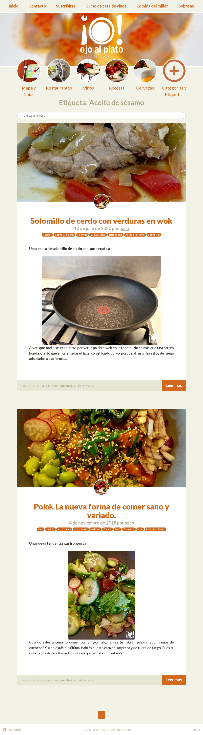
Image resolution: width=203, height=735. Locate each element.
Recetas (47, 234)
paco (124, 228)
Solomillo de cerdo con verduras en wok (101, 221)
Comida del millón (152, 6)
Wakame (95, 529)
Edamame (129, 529)
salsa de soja (115, 234)
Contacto (37, 6)
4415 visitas (85, 385)
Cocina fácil (154, 234)
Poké (117, 529)
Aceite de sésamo (135, 234)
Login (196, 729)
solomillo (82, 234)
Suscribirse (66, 6)
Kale (140, 529)
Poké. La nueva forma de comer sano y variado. (101, 511)
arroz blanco (64, 529)
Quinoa (107, 529)
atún (40, 529)
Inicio (13, 6)
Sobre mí (186, 6)
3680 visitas (85, 680)
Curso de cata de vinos (106, 6)
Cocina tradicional (64, 234)
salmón (50, 529)
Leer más (174, 385)
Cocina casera (98, 234)
